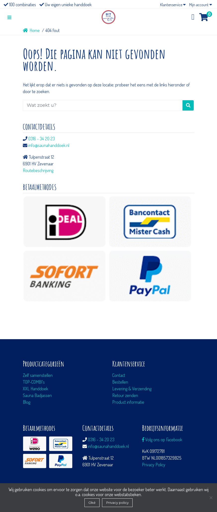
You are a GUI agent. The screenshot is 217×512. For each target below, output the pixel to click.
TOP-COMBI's (34, 382)
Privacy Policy (153, 464)
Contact (118, 375)
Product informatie (128, 402)
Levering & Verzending (131, 388)
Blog (26, 402)
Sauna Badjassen (37, 395)
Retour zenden (125, 395)
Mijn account (200, 4)
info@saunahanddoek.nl (48, 145)
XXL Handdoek (35, 388)
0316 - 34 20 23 (41, 138)
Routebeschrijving (38, 170)
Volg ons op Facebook (162, 439)
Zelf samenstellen (38, 375)
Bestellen (120, 382)
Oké (92, 503)
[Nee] (210, 497)
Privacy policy (117, 503)
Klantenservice (173, 4)
